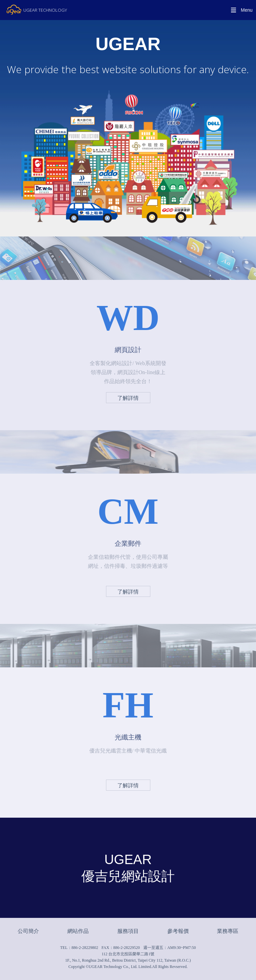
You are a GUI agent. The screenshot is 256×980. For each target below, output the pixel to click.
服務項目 (128, 931)
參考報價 (178, 931)
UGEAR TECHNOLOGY (45, 10)
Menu (246, 10)
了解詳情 (128, 398)
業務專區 (227, 931)
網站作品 (78, 931)
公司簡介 (28, 931)
